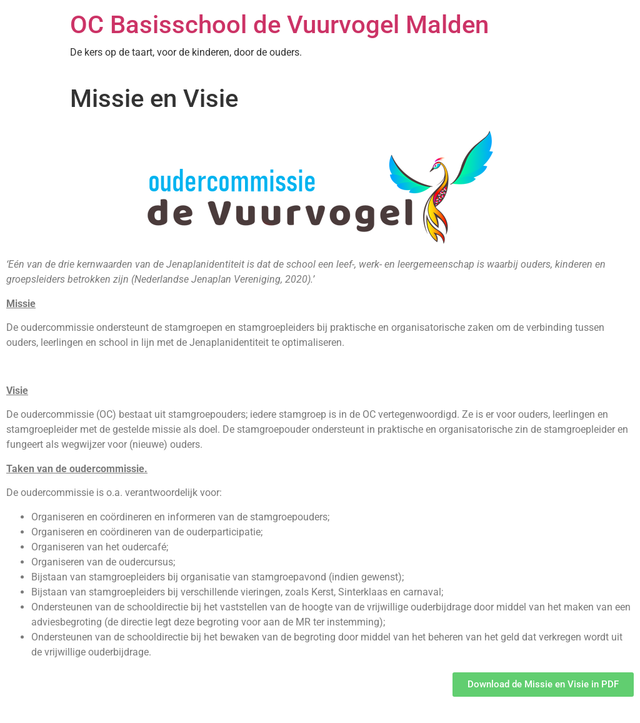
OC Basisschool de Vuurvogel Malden (279, 24)
